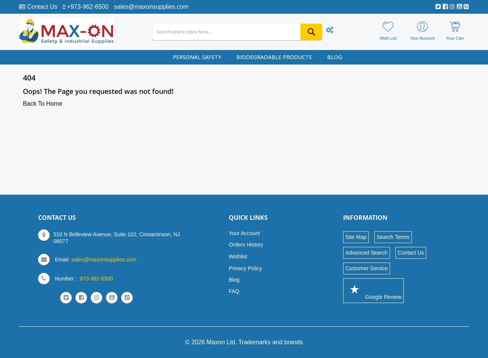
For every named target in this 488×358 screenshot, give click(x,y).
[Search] (311, 32)
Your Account (244, 233)
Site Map (355, 237)
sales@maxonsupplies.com (151, 6)
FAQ (234, 291)
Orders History (246, 245)
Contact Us (42, 6)
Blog (234, 280)
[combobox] (237, 32)
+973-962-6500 (88, 6)
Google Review (373, 290)
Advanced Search (366, 253)
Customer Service (366, 268)
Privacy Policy (245, 268)
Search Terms (393, 237)
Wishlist (238, 256)
